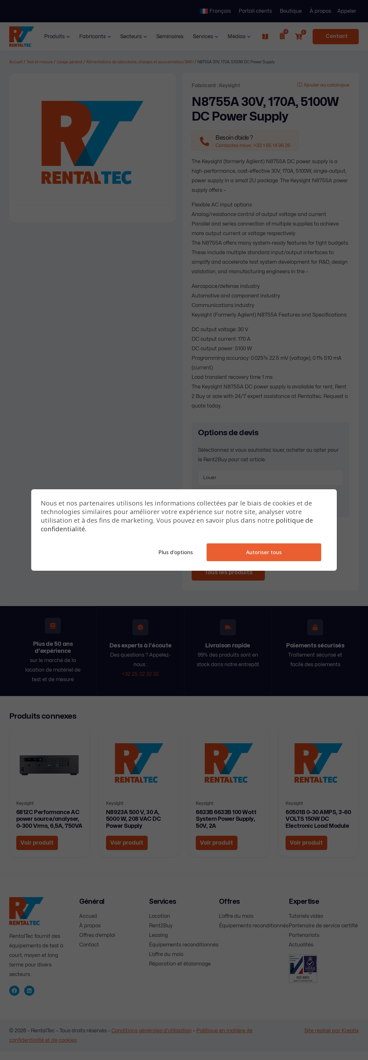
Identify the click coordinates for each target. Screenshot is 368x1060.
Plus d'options (175, 552)
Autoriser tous (263, 552)
